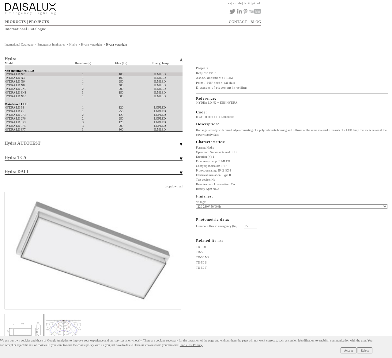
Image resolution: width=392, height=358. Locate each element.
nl (258, 3)
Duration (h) (83, 63)
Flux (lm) (121, 63)
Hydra (73, 44)
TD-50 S (201, 262)
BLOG (256, 22)
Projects (202, 68)
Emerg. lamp (160, 63)
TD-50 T (201, 267)
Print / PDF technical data (216, 82)
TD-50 (200, 252)
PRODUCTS (15, 22)
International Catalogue (25, 29)
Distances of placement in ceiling (221, 87)
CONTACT (238, 22)
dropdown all (174, 186)
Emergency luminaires (51, 44)
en (234, 3)
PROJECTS (39, 22)
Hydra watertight (91, 44)
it (249, 3)
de (240, 3)
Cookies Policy (191, 345)
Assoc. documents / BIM (214, 77)
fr (245, 3)
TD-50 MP (202, 257)
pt (253, 3)
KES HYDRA (228, 102)
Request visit (206, 73)
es (229, 3)
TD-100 (201, 247)
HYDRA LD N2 (206, 102)
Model (9, 63)
